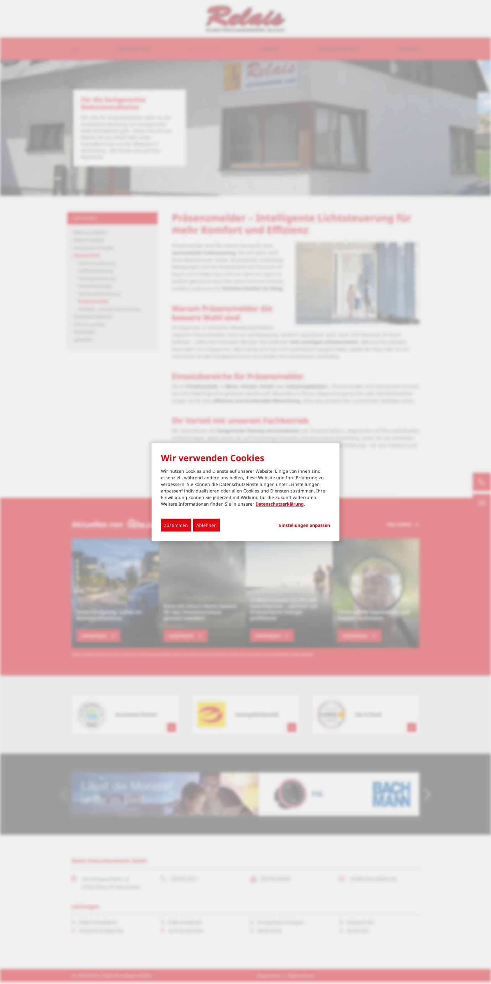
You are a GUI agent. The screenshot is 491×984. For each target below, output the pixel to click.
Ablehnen (206, 525)
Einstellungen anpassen (304, 525)
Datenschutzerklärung (280, 504)
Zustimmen (176, 525)
